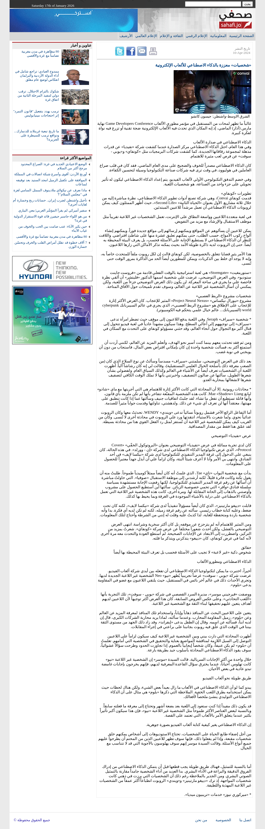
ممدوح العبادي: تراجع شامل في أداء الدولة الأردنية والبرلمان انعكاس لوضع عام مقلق (37, 75)
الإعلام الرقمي (197, 36)
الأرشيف (126, 36)
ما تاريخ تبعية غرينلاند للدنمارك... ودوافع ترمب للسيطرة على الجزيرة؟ (36, 135)
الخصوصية (223, 820)
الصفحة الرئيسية (241, 36)
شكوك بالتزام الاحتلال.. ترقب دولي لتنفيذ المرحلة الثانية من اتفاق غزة (38, 95)
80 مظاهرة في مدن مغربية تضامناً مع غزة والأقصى (40, 53)
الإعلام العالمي (146, 36)
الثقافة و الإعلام (171, 36)
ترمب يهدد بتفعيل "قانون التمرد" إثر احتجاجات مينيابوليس (36, 113)
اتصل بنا (245, 820)
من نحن (201, 820)
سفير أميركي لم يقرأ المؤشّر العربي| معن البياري (52, 210)
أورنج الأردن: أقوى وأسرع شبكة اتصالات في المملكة (50, 174)
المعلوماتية (218, 36)
